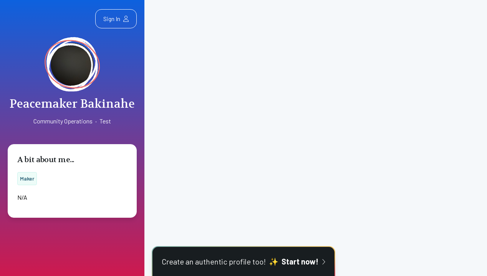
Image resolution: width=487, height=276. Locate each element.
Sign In (116, 18)
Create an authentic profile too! (243, 261)
